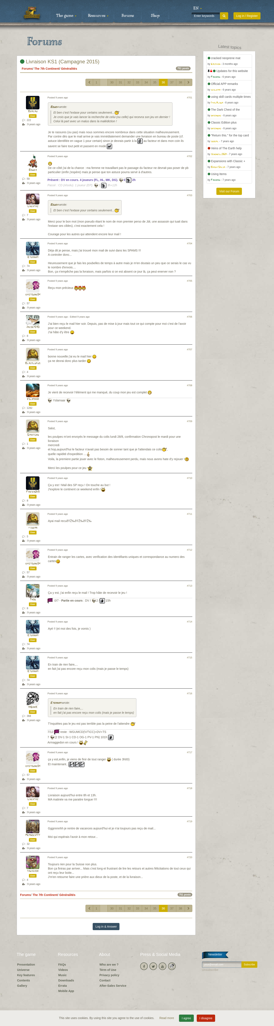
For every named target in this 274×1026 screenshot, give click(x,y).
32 (129, 82)
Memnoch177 (32, 835)
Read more (167, 1018)
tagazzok (33, 871)
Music (62, 975)
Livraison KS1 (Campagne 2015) (59, 61)
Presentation (26, 964)
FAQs (62, 964)
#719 (189, 821)
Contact (104, 980)
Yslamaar (33, 399)
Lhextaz (32, 206)
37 (172, 82)
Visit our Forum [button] (229, 191)
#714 (189, 621)
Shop (155, 16)
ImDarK (32, 707)
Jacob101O (32, 327)
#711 (189, 514)
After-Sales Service (112, 985)
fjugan (32, 527)
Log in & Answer (106, 926)
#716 (189, 693)
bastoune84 (32, 294)
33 (137, 82)
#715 (189, 657)
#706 (189, 316)
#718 (189, 788)
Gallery (22, 985)
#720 (189, 857)
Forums (128, 16)
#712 (189, 550)
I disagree (205, 1018)
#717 (189, 752)
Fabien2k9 (32, 491)
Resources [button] (98, 16)
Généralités (69, 68)
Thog (33, 599)
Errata (62, 985)
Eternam (32, 257)
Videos (63, 970)
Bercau (32, 111)
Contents (23, 980)
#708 (189, 385)
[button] (197, 8)
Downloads (66, 980)
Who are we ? (108, 964)
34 (146, 82)
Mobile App (66, 991)
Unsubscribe (210, 970)
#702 (189, 156)
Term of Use (107, 970)
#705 (189, 281)
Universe (23, 970)
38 (180, 82)
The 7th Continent (46, 68)
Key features (26, 975)
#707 (189, 349)
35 (154, 82)
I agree (186, 1018)
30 (112, 82)
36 (163, 82)
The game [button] (66, 16)
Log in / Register (247, 16)
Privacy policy (109, 975)
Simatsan (33, 435)
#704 (189, 243)
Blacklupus (32, 363)
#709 (189, 421)
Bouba (54, 107)
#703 (189, 195)
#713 (189, 585)
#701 (189, 97)
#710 (189, 478)
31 (120, 82)
